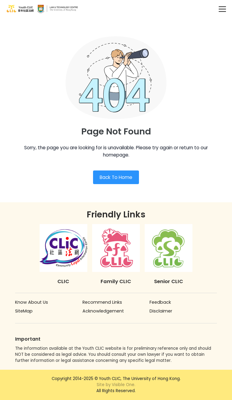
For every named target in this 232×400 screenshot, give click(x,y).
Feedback (160, 302)
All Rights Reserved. (116, 388)
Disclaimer (161, 311)
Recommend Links (102, 302)
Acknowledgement (103, 311)
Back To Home (116, 177)
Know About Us (31, 302)
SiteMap (24, 311)
